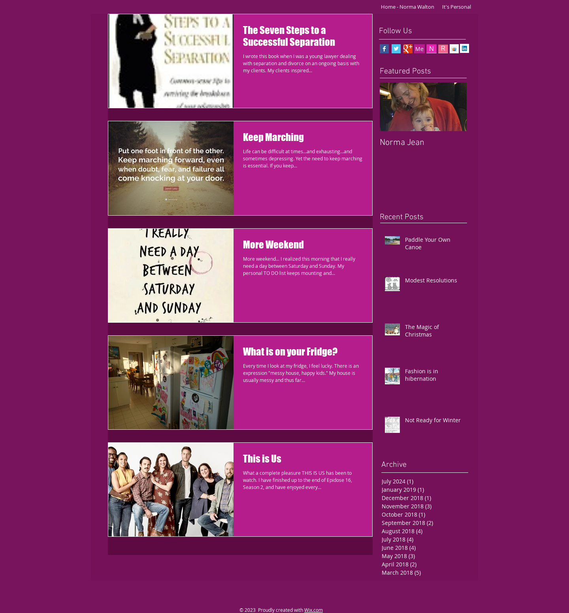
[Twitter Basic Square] (396, 48)
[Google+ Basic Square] (408, 48)
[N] (431, 48)
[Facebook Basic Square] (384, 48)
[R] (443, 48)
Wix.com (313, 610)
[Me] (419, 48)
